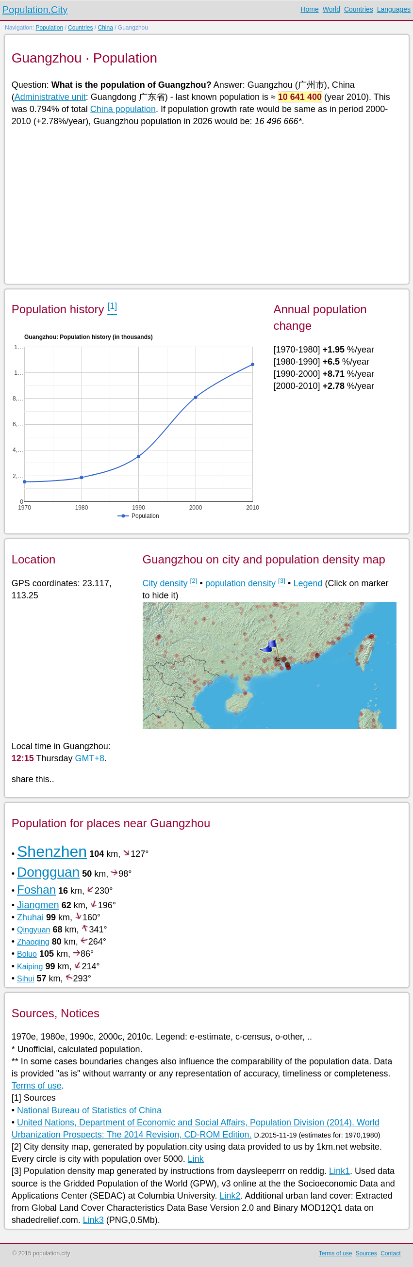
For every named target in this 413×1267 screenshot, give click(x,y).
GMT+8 (89, 758)
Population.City (35, 9)
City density (165, 583)
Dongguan (48, 872)
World (331, 9)
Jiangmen (38, 904)
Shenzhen (52, 851)
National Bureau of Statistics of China (89, 1110)
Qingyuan (33, 930)
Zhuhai (30, 917)
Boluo (27, 954)
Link (196, 1159)
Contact (390, 1253)
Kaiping (30, 966)
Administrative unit (50, 97)
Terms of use (37, 1086)
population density (240, 583)
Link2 (230, 1196)
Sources (366, 1253)
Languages (394, 9)
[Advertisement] (206, 205)
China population (123, 109)
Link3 (93, 1220)
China (105, 27)
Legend (307, 583)
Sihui (25, 979)
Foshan (36, 889)
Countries (358, 9)
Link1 (339, 1171)
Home (309, 9)
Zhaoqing (33, 942)
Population (49, 27)
